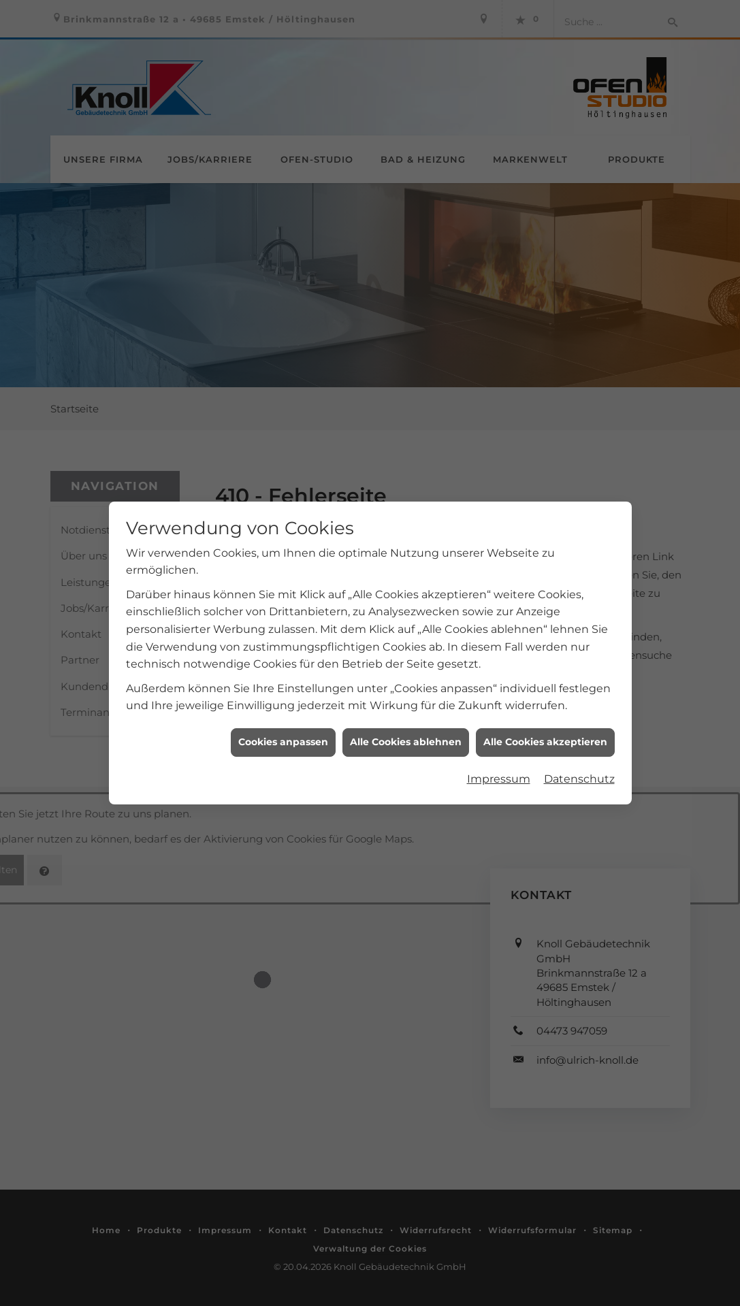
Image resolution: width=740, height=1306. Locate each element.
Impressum (498, 762)
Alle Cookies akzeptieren (545, 726)
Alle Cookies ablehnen (406, 726)
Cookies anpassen (283, 726)
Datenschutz (579, 762)
